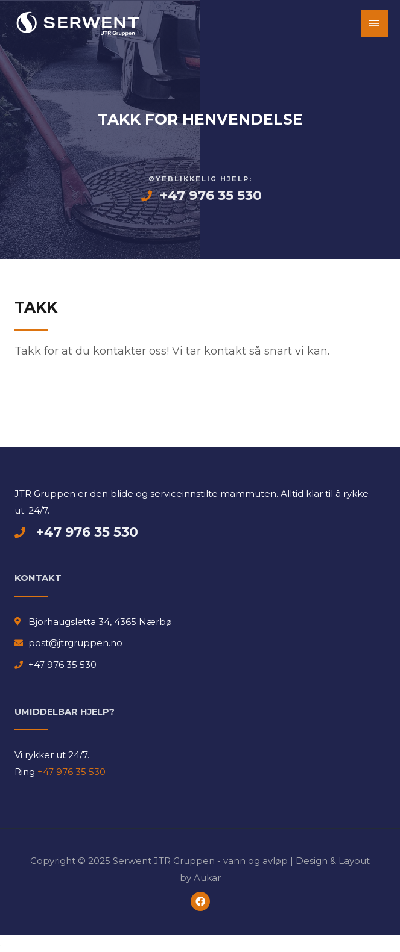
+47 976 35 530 (70, 771)
